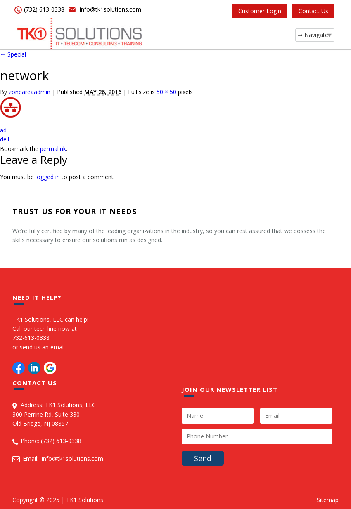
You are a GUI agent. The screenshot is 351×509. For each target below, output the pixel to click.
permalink (53, 149)
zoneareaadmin (29, 92)
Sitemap (328, 500)
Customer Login (259, 11)
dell (4, 139)
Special (13, 54)
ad (3, 130)
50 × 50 (166, 92)
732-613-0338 (31, 338)
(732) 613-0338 (44, 9)
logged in (48, 177)
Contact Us (313, 11)
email (57, 347)
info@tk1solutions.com (110, 9)
